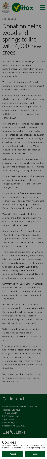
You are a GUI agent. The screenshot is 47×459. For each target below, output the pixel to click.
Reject (34, 454)
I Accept (12, 454)
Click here (16, 448)
